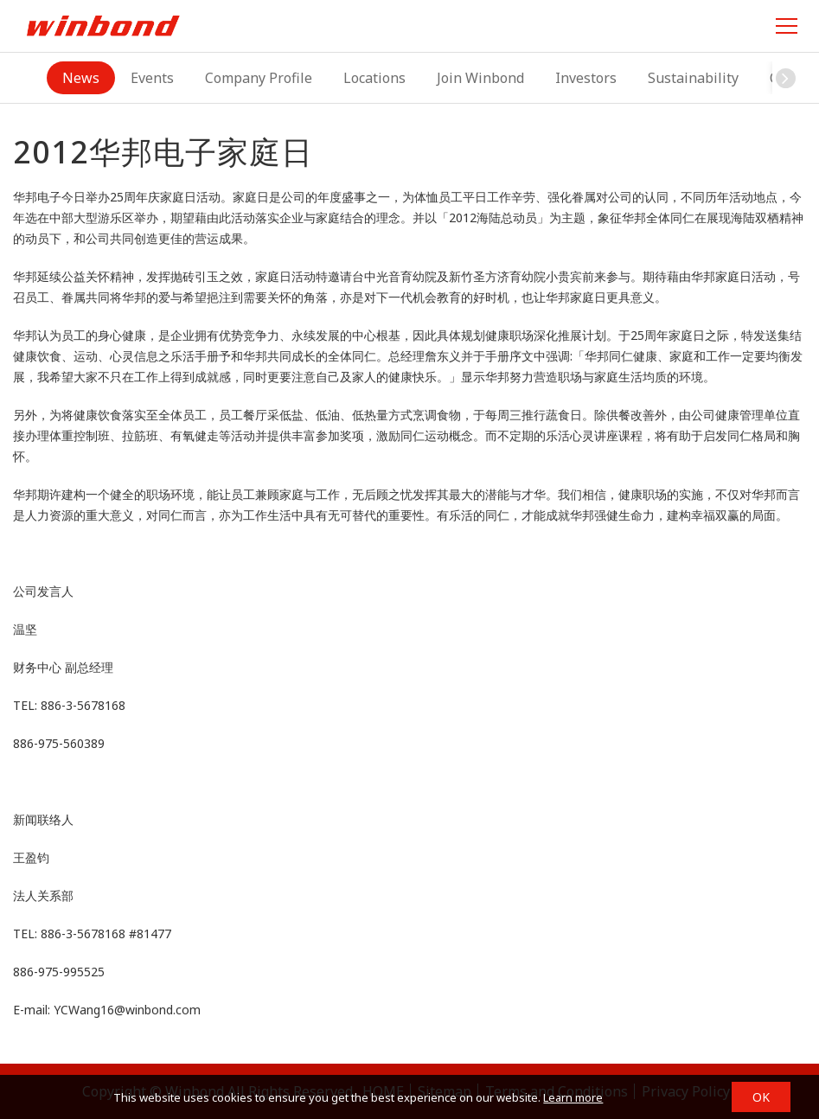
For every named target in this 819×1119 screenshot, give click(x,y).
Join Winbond (480, 77)
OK (761, 1097)
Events (152, 77)
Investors (586, 77)
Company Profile (258, 77)
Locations (374, 77)
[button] (785, 77)
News (80, 77)
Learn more (573, 1097)
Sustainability (693, 77)
